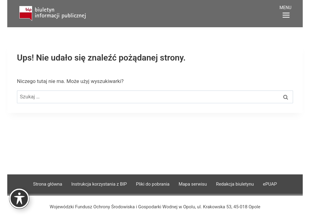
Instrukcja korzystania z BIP (99, 184)
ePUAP (270, 184)
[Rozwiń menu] (286, 12)
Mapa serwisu (193, 184)
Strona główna (47, 184)
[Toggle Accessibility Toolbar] (19, 198)
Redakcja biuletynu (235, 184)
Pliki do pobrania (153, 184)
